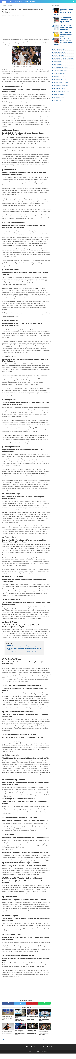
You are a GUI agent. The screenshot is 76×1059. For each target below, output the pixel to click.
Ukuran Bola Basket (59, 97)
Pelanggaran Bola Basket (60, 70)
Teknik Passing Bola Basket (61, 85)
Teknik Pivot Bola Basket (60, 88)
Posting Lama (46, 1045)
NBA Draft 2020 (58, 64)
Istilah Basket (18, 1)
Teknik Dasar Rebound (60, 79)
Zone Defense (57, 100)
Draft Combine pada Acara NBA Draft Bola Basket (7, 1023)
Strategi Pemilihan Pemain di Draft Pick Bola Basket (21, 654)
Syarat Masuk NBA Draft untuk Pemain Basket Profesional (31, 1037)
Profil (26, 1)
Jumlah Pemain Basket (60, 55)
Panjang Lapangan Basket (61, 67)
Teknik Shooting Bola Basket (61, 91)
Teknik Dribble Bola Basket (61, 82)
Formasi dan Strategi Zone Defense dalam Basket (65, 34)
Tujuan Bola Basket (59, 94)
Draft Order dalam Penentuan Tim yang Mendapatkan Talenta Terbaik (24, 651)
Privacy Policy (44, 1052)
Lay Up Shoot (57, 61)
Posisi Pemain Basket (59, 73)
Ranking (32, 1)
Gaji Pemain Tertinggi (59, 49)
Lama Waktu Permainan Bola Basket (63, 58)
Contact (36, 1052)
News (11, 1)
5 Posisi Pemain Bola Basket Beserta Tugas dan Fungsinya (66, 27)
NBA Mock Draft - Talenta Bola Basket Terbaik (44, 1023)
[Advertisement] (26, 28)
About (22, 1052)
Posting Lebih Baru (7, 1045)
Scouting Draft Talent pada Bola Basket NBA (7, 1037)
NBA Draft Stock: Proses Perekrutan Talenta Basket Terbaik (32, 1023)
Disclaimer (53, 1052)
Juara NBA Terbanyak (59, 52)
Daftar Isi (29, 1052)
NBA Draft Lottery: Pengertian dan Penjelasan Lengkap (22, 648)
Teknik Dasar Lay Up (59, 76)
